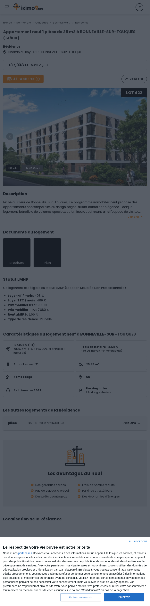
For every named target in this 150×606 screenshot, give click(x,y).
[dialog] (75, 571)
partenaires (25, 553)
